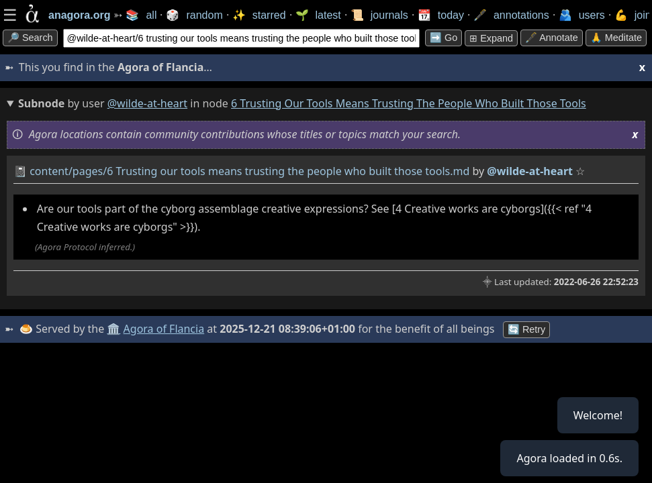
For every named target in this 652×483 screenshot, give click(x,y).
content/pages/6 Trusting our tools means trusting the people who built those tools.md (249, 171)
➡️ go (443, 37)
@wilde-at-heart (147, 103)
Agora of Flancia (164, 328)
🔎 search (30, 37)
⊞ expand (491, 38)
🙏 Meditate (616, 37)
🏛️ (113, 328)
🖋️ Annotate (551, 37)
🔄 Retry (526, 329)
